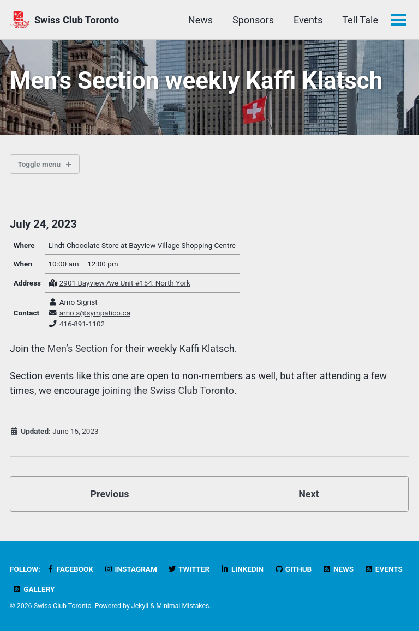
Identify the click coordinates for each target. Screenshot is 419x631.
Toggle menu (39, 164)
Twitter (188, 569)
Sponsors (253, 20)
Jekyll (140, 606)
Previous (110, 494)
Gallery (34, 589)
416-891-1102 (82, 323)
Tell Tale (360, 20)
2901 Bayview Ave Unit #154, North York (124, 282)
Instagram (130, 569)
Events (308, 20)
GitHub (293, 569)
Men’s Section (77, 348)
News (200, 20)
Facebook (69, 569)
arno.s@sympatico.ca (94, 312)
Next (308, 494)
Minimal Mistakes (182, 606)
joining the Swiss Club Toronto (168, 390)
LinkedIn (242, 569)
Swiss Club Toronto (76, 20)
